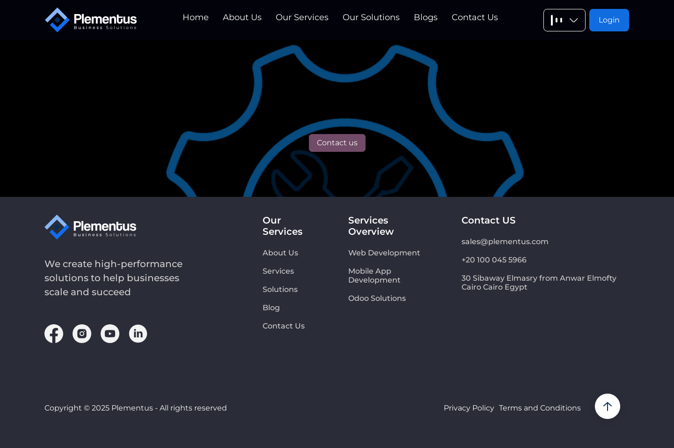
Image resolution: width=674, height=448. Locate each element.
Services (278, 271)
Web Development (384, 252)
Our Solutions (371, 17)
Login (609, 19)
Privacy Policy (469, 407)
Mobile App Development (374, 275)
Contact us (337, 142)
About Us (242, 17)
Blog (271, 307)
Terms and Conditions (540, 407)
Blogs (426, 17)
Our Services (302, 17)
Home (196, 17)
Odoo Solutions (377, 298)
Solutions (280, 289)
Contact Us (475, 17)
